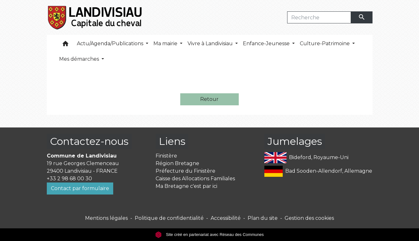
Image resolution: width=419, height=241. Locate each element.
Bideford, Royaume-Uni (306, 157)
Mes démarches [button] (79, 59)
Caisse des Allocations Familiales (195, 179)
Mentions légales (106, 218)
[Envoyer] (362, 17)
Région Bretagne (177, 163)
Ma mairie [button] (166, 43)
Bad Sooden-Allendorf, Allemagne (318, 171)
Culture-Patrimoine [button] (325, 43)
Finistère (166, 156)
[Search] (319, 17)
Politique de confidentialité (169, 218)
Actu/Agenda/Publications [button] (111, 43)
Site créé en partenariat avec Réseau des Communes (209, 234)
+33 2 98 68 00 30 (69, 179)
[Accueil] (95, 17)
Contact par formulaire (80, 188)
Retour (209, 99)
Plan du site (263, 218)
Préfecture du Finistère (185, 171)
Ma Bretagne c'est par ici (186, 186)
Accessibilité (226, 218)
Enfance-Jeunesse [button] (267, 43)
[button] (65, 45)
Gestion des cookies (309, 218)
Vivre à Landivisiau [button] (211, 43)
